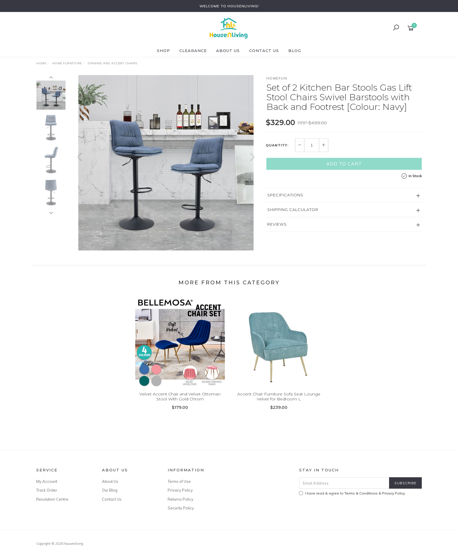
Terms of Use (179, 481)
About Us (228, 50)
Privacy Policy (180, 490)
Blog (294, 50)
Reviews (277, 224)
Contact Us (264, 50)
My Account (46, 481)
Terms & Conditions (361, 493)
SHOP (163, 50)
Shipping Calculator (292, 209)
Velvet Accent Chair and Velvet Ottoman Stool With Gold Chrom (180, 401)
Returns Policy (180, 499)
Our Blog (109, 490)
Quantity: (277, 145)
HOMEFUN (276, 78)
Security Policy (181, 508)
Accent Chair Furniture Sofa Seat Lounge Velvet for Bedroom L (278, 401)
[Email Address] (344, 483)
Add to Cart (344, 164)
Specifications (285, 195)
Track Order (46, 490)
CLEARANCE (193, 50)
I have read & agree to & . (352, 493)
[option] (165, 162)
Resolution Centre (52, 499)
